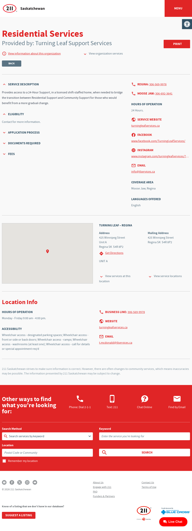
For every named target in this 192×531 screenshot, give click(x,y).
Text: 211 (112, 402)
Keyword (105, 429)
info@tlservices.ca (143, 172)
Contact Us (148, 482)
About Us (98, 482)
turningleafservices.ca (145, 126)
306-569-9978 (158, 84)
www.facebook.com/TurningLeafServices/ (158, 141)
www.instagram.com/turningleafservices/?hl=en (160, 156)
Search (127, 452)
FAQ (95, 491)
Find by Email (176, 402)
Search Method (12, 429)
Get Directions (111, 253)
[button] (187, 24)
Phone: (80, 402)
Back (11, 63)
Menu (178, 8)
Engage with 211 (102, 487)
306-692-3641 (163, 93)
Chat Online (144, 402)
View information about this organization (34, 53)
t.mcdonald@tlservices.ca (115, 343)
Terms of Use (149, 487)
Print (177, 44)
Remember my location (23, 461)
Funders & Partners (104, 496)
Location (7, 445)
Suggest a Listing (18, 515)
